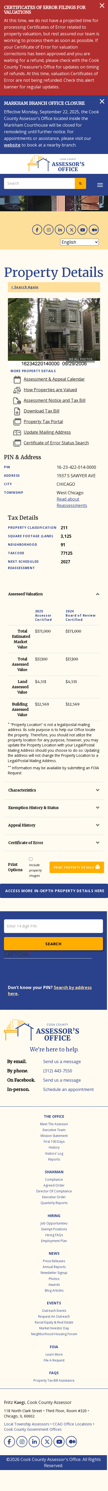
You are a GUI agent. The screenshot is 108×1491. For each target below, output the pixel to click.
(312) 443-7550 (57, 1071)
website (12, 145)
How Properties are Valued (50, 390)
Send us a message (62, 1061)
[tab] (54, 594)
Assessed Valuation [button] (25, 594)
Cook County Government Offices (33, 1429)
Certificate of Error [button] (25, 842)
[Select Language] (79, 242)
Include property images (35, 870)
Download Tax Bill (41, 411)
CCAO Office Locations (72, 1423)
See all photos (80, 359)
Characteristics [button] (22, 790)
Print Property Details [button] (74, 867)
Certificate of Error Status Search (56, 443)
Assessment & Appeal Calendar (54, 379)
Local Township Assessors (26, 1423)
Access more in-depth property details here (55, 890)
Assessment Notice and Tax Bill (54, 400)
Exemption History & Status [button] (33, 807)
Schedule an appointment (68, 1089)
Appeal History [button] (21, 825)
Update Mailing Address (47, 432)
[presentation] (48, 974)
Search (53, 943)
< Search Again (24, 287)
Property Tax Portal (43, 421)
